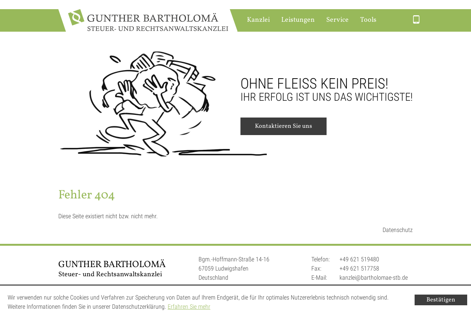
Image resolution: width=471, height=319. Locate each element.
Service (337, 20)
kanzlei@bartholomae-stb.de (374, 277)
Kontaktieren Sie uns (283, 126)
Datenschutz (398, 230)
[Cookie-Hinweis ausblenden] (441, 300)
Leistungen (298, 20)
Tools (368, 20)
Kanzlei (258, 20)
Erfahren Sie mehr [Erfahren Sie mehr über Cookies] (189, 306)
